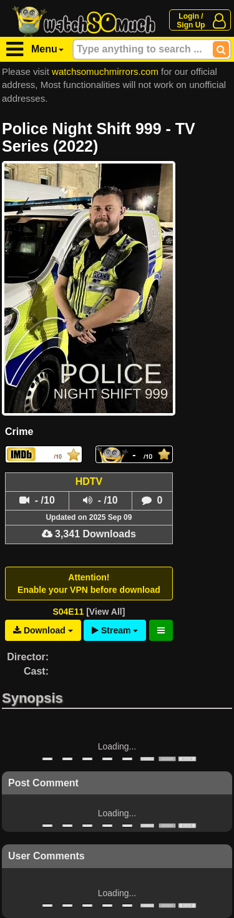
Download (43, 630)
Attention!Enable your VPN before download (88, 583)
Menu (47, 49)
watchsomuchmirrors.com (105, 71)
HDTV (89, 481)
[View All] (105, 612)
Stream (115, 630)
